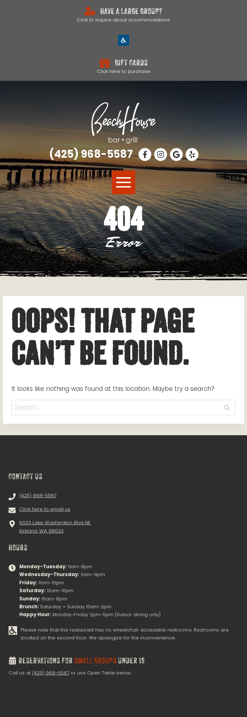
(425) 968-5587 (50, 672)
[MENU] (123, 182)
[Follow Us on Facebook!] (144, 154)
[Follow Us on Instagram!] (160, 154)
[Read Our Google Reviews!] (176, 154)
